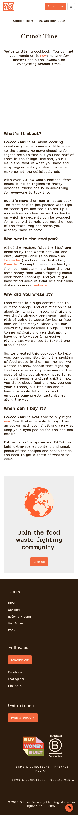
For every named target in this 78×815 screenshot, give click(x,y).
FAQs (11, 630)
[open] (71, 6)
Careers (14, 609)
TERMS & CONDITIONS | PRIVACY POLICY (41, 768)
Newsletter (20, 659)
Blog (11, 602)
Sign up (39, 561)
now (43, 56)
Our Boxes (15, 623)
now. (8, 421)
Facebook (15, 672)
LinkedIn (15, 686)
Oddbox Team (23, 20)
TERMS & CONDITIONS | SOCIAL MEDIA (42, 780)
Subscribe (55, 6)
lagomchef (13, 260)
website (40, 285)
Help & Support (23, 717)
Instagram (16, 679)
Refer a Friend (19, 616)
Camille (10, 264)
